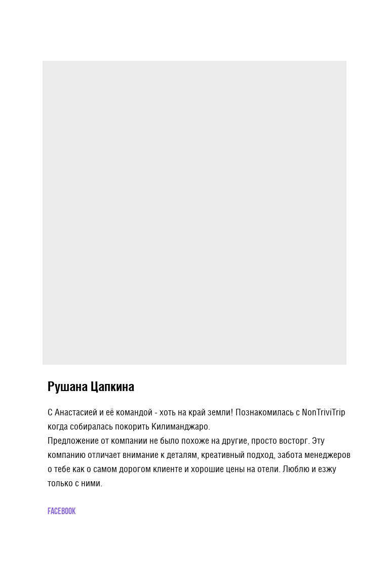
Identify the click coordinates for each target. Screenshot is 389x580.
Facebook (61, 512)
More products (33, 15)
